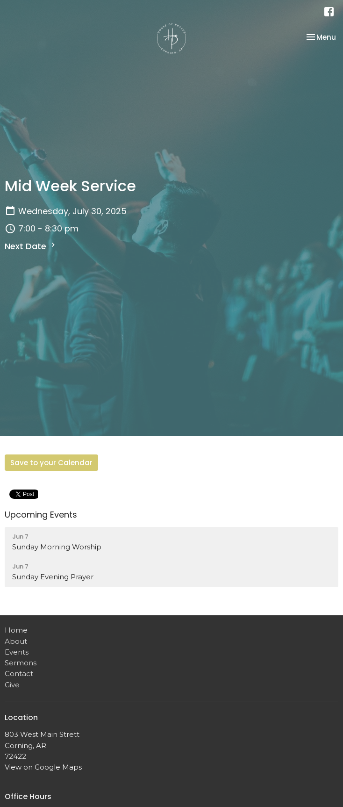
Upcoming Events (41, 514)
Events (17, 652)
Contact (19, 673)
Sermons (20, 662)
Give (12, 684)
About (16, 641)
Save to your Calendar (51, 463)
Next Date (31, 246)
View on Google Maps (43, 767)
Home (16, 630)
